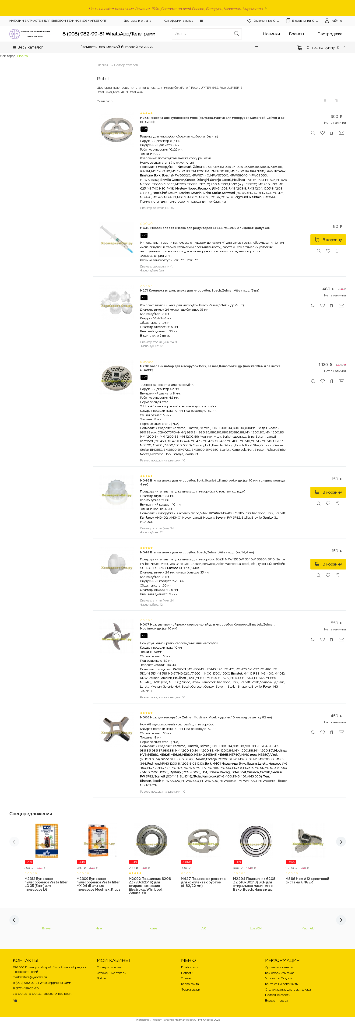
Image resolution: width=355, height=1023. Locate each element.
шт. (257, 21)
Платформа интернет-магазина (154, 1019)
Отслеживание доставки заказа (288, 989)
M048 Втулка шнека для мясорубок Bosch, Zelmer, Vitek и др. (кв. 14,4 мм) (197, 552)
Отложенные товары (112, 973)
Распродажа (330, 33)
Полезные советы (278, 995)
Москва (22, 56)
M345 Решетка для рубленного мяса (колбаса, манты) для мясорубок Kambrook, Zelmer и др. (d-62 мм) (212, 120)
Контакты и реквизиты (281, 984)
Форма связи (190, 989)
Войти (101, 978)
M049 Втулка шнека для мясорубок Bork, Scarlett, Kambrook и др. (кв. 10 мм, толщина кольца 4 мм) (212, 482)
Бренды (296, 33)
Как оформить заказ (178, 21)
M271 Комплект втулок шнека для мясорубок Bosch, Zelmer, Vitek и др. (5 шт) (199, 290)
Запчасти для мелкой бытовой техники (117, 47)
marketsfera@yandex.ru (30, 977)
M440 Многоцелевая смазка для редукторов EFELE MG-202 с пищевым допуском (205, 228)
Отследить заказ (109, 967)
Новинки (271, 33)
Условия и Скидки (278, 978)
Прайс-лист (189, 967)
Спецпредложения (30, 814)
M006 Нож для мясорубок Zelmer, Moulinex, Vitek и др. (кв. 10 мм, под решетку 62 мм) (206, 717)
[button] (201, 21)
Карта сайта (190, 984)
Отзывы (186, 978)
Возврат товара (276, 1000)
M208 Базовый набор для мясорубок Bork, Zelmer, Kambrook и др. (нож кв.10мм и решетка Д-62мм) (210, 368)
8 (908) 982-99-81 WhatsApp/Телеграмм (109, 34)
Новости (187, 973)
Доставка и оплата (137, 21)
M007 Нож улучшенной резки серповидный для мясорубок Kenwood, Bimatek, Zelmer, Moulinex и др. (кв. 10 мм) (207, 626)
